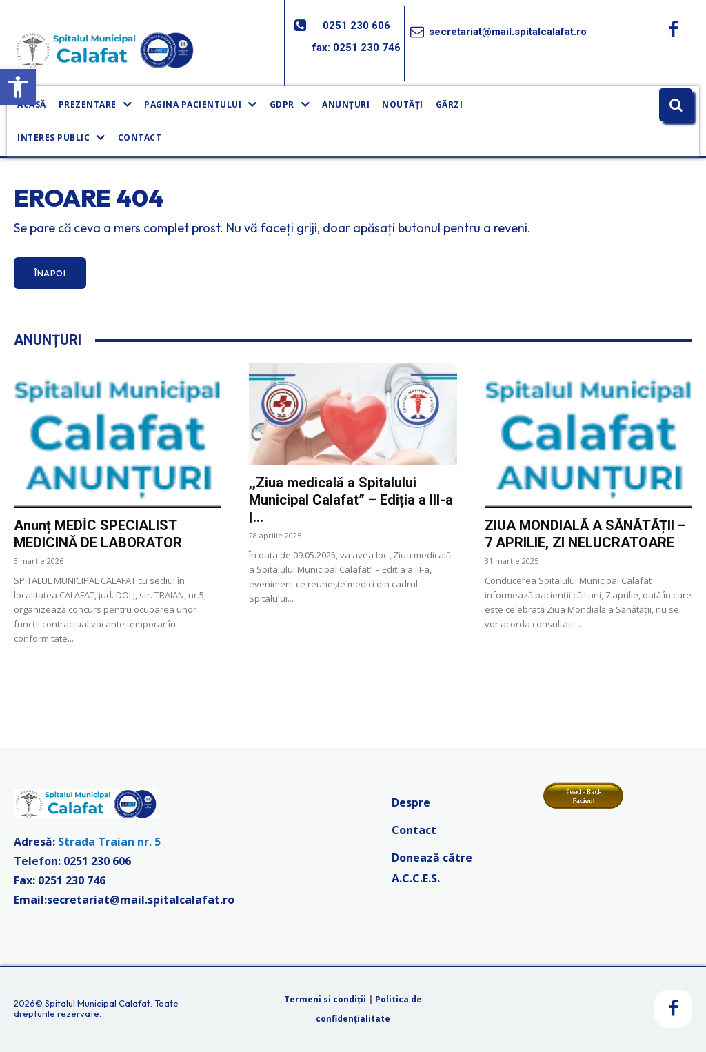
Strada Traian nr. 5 (109, 842)
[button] (18, 87)
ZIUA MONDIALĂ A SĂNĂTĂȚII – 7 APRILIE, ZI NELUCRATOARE (585, 535)
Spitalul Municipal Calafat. (98, 1003)
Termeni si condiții (325, 999)
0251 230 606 (356, 25)
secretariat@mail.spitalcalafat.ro (508, 32)
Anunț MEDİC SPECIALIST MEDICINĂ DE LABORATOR (98, 535)
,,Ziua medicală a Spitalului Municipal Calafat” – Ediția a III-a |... (351, 500)
